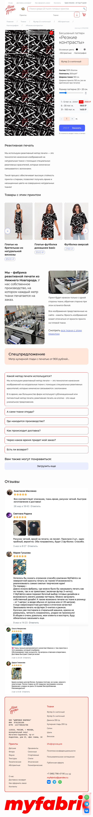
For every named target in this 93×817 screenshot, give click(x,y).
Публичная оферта (55, 763)
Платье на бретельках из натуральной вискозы (14, 249)
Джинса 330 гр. (53, 720)
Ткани (50, 706)
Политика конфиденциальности (61, 751)
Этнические (33, 762)
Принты (13, 744)
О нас (10, 3)
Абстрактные (66, 53)
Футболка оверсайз (77, 244)
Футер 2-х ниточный (56, 712)
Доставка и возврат (24, 3)
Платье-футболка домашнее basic (46, 246)
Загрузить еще (46, 466)
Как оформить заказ (42, 3)
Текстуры (13, 758)
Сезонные (32, 752)
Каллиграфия (80, 53)
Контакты (57, 3)
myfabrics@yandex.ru (57, 777)
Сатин (49, 728)
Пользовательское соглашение (61, 757)
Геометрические (35, 765)
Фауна (11, 755)
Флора (12, 752)
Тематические (15, 762)
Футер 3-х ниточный (56, 716)
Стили (30, 758)
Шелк (49, 732)
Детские (12, 748)
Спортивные (33, 755)
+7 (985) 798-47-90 (59, 774)
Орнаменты (33, 748)
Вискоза (50, 736)
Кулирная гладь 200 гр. (57, 724)
